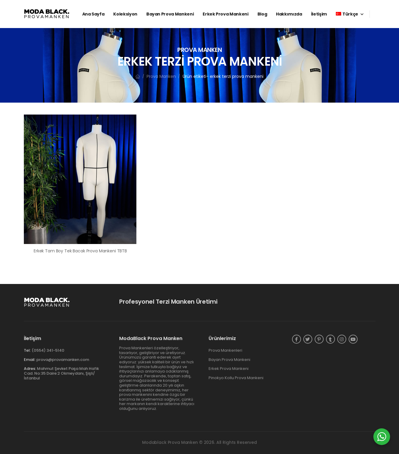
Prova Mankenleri (225, 350)
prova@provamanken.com (62, 359)
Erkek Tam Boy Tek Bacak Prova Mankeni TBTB (80, 251)
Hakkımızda (289, 14)
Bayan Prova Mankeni (170, 14)
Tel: (27, 350)
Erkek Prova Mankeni (225, 14)
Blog (262, 14)
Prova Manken (161, 76)
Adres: (30, 368)
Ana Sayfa (93, 14)
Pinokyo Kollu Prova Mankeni (236, 378)
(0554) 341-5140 (48, 350)
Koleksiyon (125, 14)
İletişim (319, 14)
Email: (29, 359)
